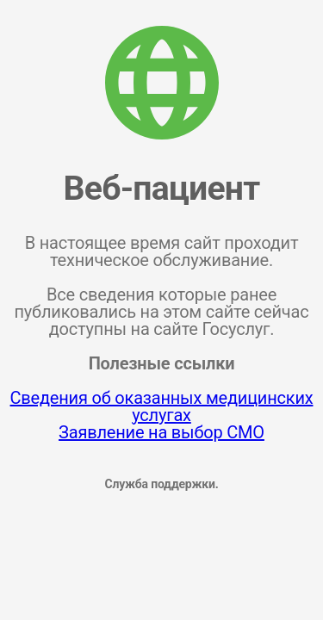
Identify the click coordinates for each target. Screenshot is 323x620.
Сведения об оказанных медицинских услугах (162, 406)
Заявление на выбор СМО (161, 432)
